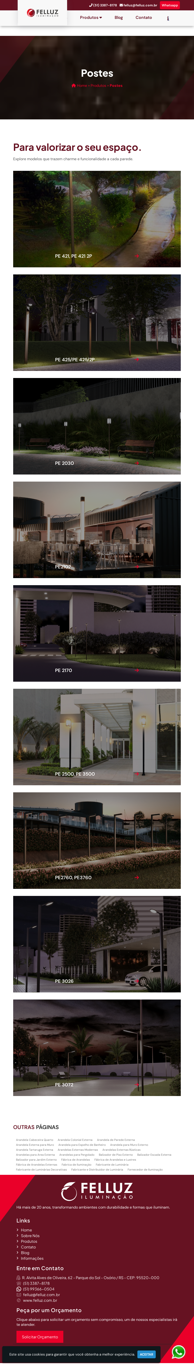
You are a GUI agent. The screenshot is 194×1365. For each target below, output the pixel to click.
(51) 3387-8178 (105, 5)
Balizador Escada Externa (154, 1157)
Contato (144, 17)
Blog (119, 17)
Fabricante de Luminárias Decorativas (41, 1171)
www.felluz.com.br (40, 1302)
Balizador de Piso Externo (116, 1157)
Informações (32, 1260)
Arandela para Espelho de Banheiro (82, 1147)
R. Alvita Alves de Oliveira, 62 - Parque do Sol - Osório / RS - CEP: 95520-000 (90, 1279)
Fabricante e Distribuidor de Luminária (97, 1171)
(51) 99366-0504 (38, 1290)
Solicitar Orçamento (40, 1338)
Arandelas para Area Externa (35, 1157)
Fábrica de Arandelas (75, 1161)
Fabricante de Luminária (112, 1166)
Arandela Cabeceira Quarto (34, 1142)
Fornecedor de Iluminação (145, 1171)
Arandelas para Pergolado (76, 1157)
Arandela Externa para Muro (35, 1147)
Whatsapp (170, 5)
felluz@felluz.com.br (140, 5)
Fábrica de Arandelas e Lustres (115, 1161)
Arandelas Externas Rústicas (121, 1152)
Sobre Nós (30, 1237)
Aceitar (146, 1354)
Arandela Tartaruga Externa (34, 1152)
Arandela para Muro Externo (129, 1147)
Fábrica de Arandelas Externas (36, 1166)
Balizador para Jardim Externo (36, 1161)
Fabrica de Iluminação (76, 1166)
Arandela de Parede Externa (116, 1142)
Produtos (91, 17)
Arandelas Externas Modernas (78, 1152)
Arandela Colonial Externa (75, 1142)
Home (26, 1231)
